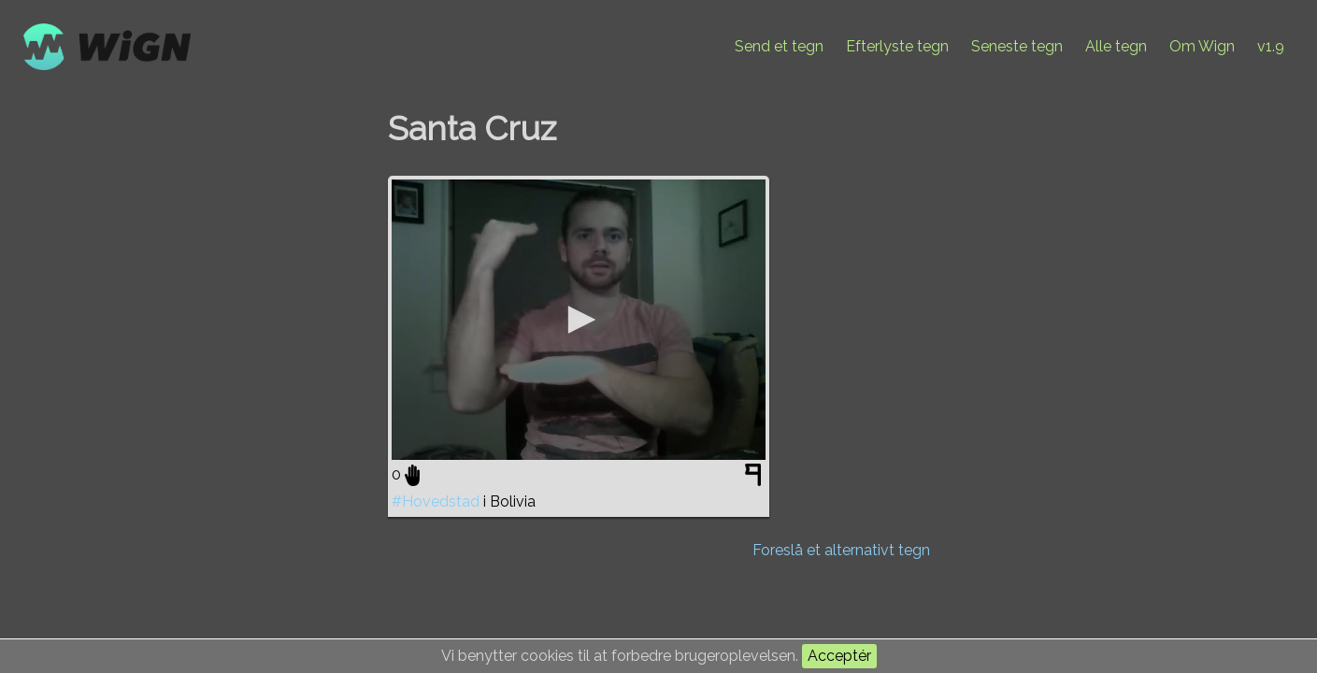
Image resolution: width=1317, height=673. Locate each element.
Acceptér (839, 656)
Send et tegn (779, 46)
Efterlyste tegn (897, 46)
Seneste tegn (1017, 46)
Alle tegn (1116, 46)
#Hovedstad (436, 501)
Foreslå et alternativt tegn (841, 550)
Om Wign (1202, 46)
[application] (579, 319)
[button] (578, 319)
